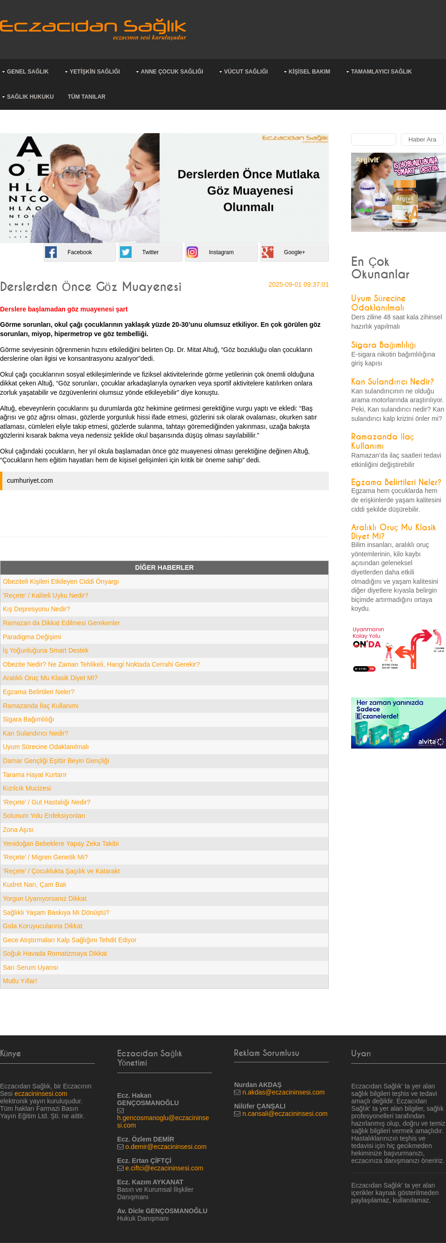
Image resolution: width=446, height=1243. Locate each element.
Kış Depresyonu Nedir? (36, 609)
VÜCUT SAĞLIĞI (246, 71)
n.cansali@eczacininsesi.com (284, 1113)
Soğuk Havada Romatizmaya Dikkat (55, 953)
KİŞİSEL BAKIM (309, 71)
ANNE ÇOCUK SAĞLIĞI (172, 71)
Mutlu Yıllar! (20, 981)
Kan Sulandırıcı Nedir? (35, 733)
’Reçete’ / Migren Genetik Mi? (45, 857)
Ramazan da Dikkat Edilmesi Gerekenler (61, 623)
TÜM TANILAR (87, 97)
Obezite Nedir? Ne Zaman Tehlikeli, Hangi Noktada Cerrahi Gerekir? (101, 664)
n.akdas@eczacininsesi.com (283, 1092)
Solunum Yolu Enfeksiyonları (44, 815)
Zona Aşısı (18, 829)
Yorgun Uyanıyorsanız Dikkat (45, 898)
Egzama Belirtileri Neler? (38, 692)
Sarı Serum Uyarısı (30, 967)
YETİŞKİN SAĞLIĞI (95, 71)
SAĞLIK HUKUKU (30, 97)
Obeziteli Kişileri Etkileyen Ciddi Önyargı (61, 581)
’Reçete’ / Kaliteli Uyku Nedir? (45, 595)
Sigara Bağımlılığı (28, 719)
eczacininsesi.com (40, 1093)
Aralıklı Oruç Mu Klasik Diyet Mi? (50, 678)
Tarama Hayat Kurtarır (35, 774)
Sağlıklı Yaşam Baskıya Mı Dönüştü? (56, 912)
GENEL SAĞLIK (28, 71)
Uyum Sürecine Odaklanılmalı (46, 746)
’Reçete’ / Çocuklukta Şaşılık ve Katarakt (61, 871)
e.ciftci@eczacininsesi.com (165, 1168)
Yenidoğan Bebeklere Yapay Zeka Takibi (61, 843)
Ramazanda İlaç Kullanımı (41, 705)
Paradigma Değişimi (32, 637)
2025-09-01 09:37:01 (298, 284)
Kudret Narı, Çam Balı (35, 884)
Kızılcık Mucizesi (27, 788)
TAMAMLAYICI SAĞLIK (381, 71)
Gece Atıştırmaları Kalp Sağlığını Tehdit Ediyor (70, 940)
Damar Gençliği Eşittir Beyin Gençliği (56, 760)
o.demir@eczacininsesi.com (166, 1146)
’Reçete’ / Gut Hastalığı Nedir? (47, 802)
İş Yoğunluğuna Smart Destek (45, 650)
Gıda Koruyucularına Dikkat (42, 926)
